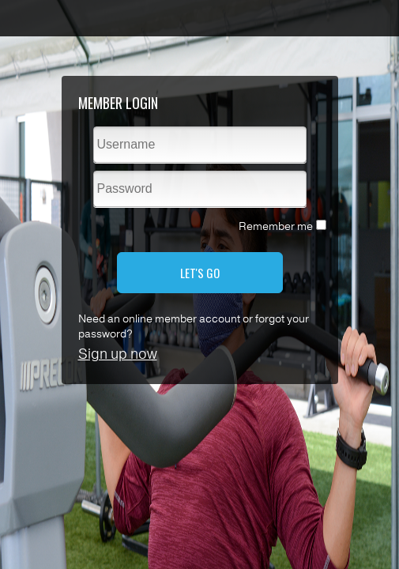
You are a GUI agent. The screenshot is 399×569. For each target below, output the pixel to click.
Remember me (276, 226)
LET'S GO (200, 272)
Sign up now (117, 354)
